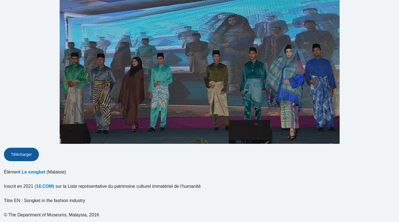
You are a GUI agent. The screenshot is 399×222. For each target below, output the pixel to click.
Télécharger (21, 154)
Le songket (33, 172)
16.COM (44, 186)
